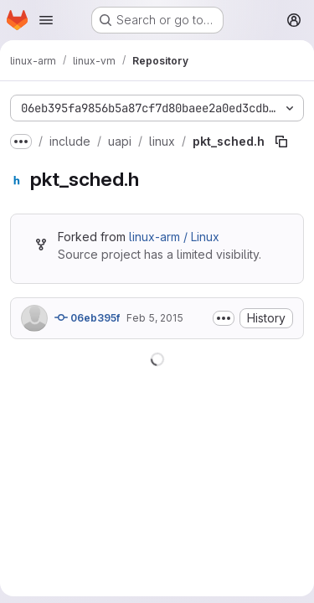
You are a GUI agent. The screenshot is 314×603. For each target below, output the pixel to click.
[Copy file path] (281, 141)
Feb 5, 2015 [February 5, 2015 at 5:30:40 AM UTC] (154, 318)
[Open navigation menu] (46, 20)
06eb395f (87, 317)
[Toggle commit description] (223, 318)
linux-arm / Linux (174, 236)
